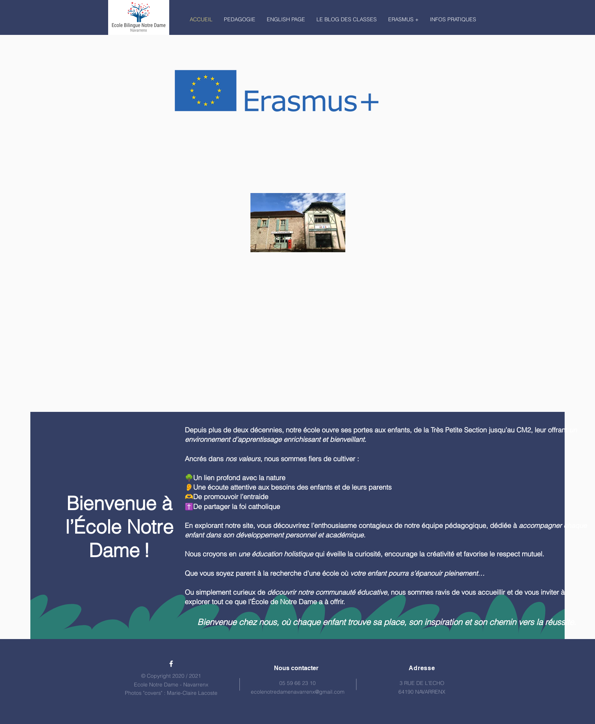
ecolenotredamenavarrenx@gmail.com (298, 691)
